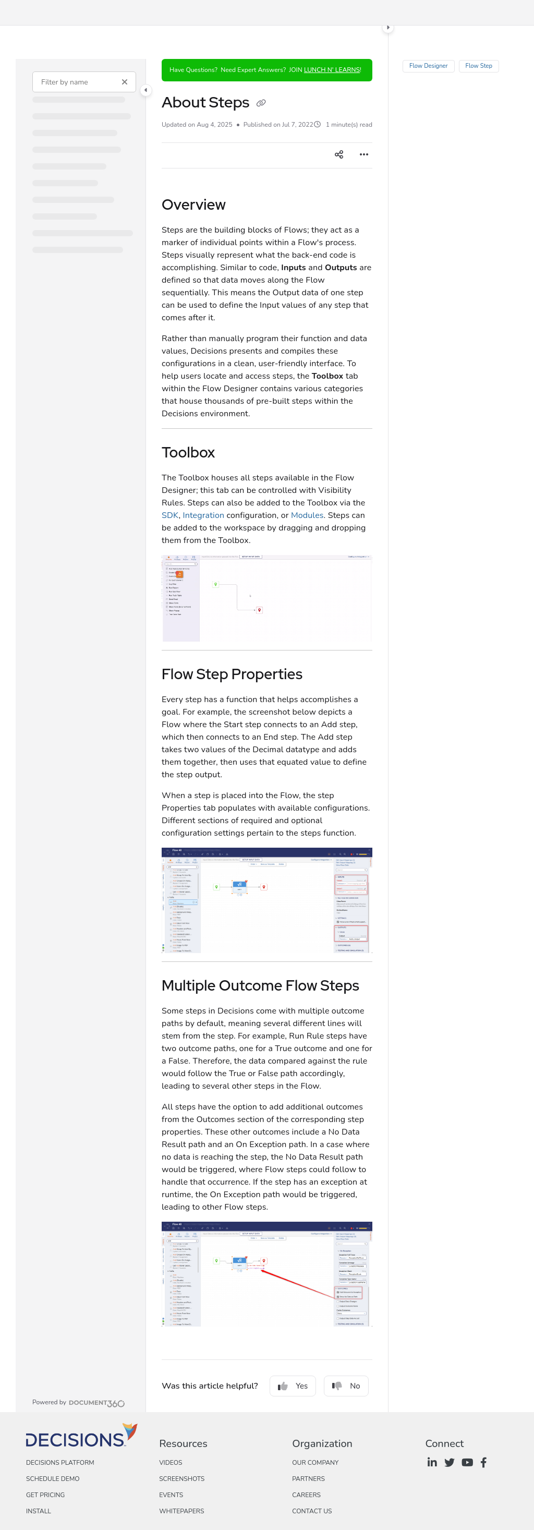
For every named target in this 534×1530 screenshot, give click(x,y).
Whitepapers (181, 1511)
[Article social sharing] (339, 155)
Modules (307, 515)
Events (171, 1495)
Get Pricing (45, 1495)
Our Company (315, 1463)
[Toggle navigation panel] (146, 90)
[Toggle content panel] (388, 27)
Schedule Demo (53, 1479)
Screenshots (181, 1479)
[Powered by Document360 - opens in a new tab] (78, 1402)
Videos (170, 1463)
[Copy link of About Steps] (260, 103)
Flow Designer (428, 66)
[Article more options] (364, 155)
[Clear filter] (124, 81)
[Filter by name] (84, 81)
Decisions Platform (60, 1463)
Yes (293, 1386)
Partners (308, 1479)
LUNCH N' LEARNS (332, 70)
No (346, 1386)
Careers (306, 1495)
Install (38, 1511)
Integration (203, 515)
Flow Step (478, 66)
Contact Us (312, 1511)
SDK (170, 515)
